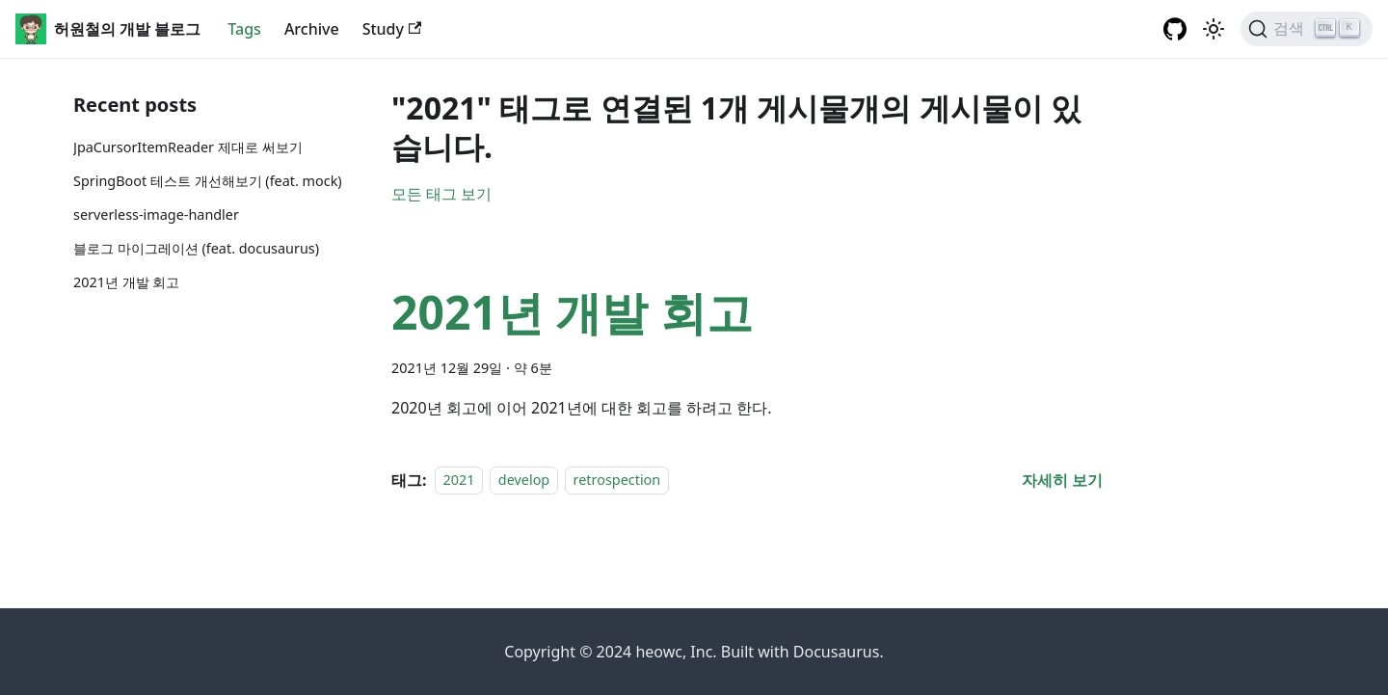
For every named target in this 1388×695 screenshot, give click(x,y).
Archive (311, 29)
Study (392, 29)
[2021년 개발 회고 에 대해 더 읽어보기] (1062, 480)
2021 (459, 480)
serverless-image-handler (156, 214)
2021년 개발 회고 (126, 282)
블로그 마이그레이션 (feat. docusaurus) (196, 248)
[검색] (1307, 29)
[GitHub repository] (1175, 28)
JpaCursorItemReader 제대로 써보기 (188, 147)
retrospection (617, 480)
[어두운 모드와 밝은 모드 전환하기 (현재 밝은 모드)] (1213, 28)
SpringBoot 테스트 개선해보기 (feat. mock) (207, 181)
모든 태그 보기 (441, 193)
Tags (244, 29)
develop (523, 480)
